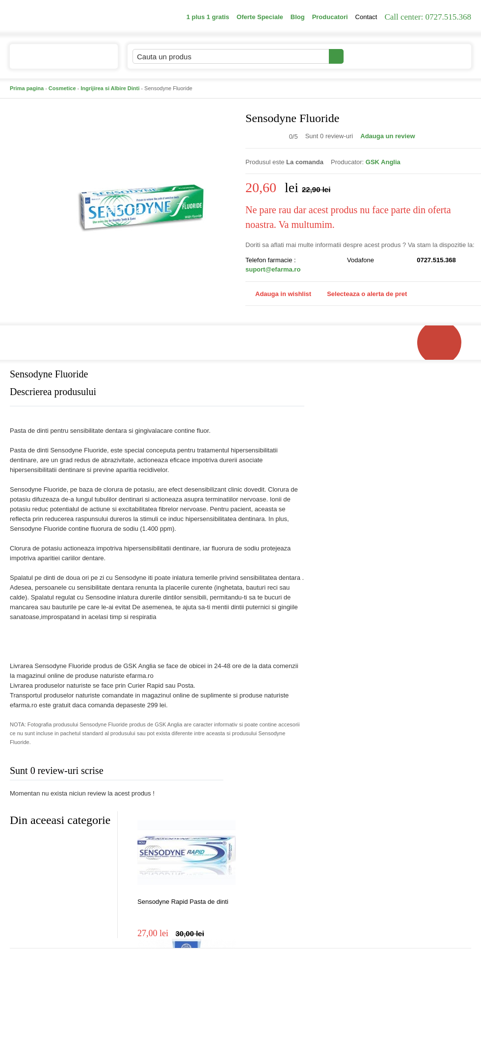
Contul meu (377, 56)
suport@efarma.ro (272, 269)
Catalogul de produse (57, 60)
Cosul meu (438, 56)
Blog (298, 17)
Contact (366, 17)
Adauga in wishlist (278, 294)
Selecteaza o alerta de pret (362, 294)
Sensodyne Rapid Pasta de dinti (182, 901)
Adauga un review (387, 136)
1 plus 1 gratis (208, 17)
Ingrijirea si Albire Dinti (109, 88)
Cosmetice (62, 88)
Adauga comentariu (269, 772)
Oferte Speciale (260, 17)
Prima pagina (27, 88)
